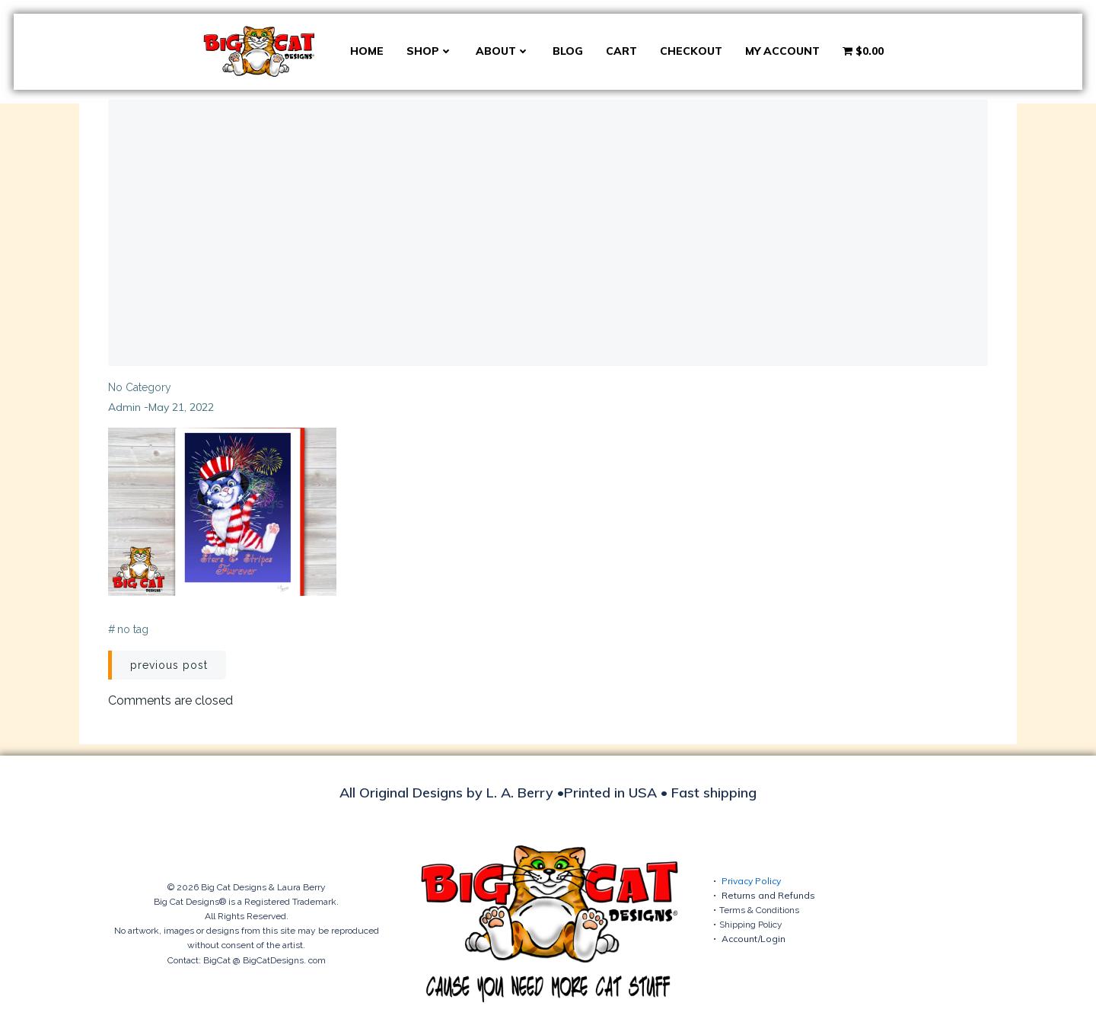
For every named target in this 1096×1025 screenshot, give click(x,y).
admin (124, 407)
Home (367, 51)
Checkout (691, 51)
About (503, 51)
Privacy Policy (751, 881)
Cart (621, 51)
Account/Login (753, 938)
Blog (568, 51)
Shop (429, 51)
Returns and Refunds (768, 895)
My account (782, 51)
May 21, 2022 (181, 407)
